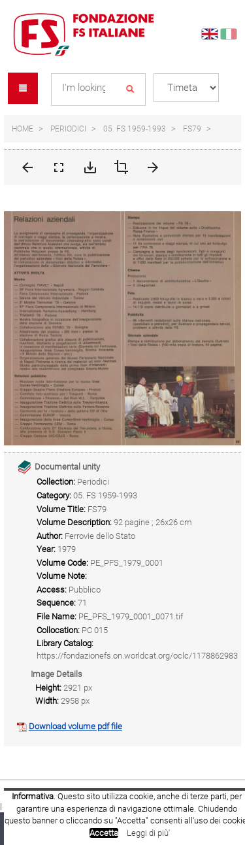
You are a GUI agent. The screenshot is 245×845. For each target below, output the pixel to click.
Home (22, 128)
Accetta (104, 833)
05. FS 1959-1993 (134, 128)
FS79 (192, 128)
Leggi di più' (148, 833)
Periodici (68, 128)
